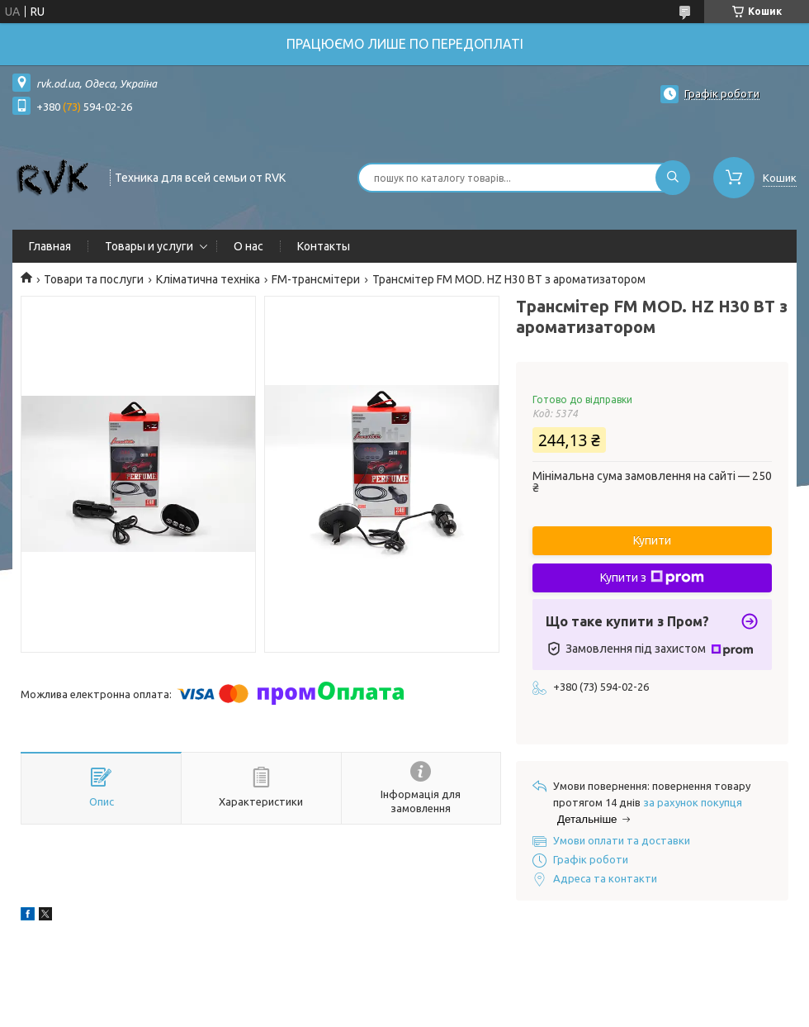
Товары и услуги (149, 246)
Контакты (323, 246)
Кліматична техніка (208, 279)
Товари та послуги (94, 279)
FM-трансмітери (316, 279)
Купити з (652, 577)
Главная (50, 246)
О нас (248, 246)
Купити (652, 540)
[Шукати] (672, 177)
